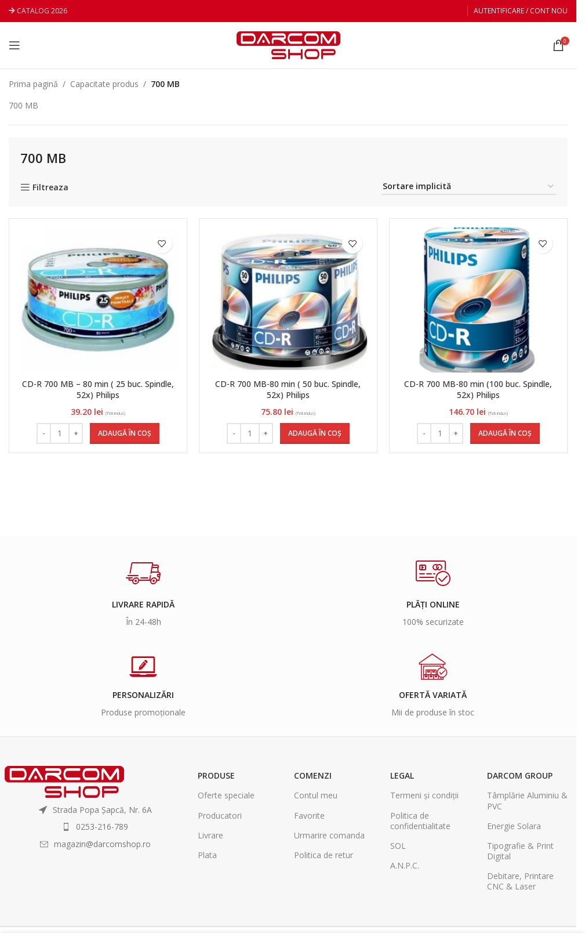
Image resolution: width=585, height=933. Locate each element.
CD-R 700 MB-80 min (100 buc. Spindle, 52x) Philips (479, 389)
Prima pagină (33, 83)
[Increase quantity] (75, 433)
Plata (207, 854)
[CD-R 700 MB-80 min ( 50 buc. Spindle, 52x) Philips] (288, 300)
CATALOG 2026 (42, 11)
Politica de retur (323, 854)
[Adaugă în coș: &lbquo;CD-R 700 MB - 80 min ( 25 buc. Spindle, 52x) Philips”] (124, 433)
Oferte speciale (226, 795)
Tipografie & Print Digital (520, 851)
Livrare (210, 835)
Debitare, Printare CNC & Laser (520, 881)
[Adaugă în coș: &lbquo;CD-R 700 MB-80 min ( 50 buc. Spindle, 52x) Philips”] (315, 433)
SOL (398, 845)
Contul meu (315, 795)
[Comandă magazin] (468, 187)
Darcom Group (520, 775)
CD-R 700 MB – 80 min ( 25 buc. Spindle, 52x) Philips (98, 389)
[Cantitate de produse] (59, 433)
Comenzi (313, 775)
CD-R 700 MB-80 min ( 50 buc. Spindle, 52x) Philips (288, 389)
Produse (216, 775)
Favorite (309, 815)
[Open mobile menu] (14, 45)
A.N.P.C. (404, 865)
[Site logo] (288, 44)
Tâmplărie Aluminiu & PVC (527, 800)
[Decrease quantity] (44, 433)
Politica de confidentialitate (420, 820)
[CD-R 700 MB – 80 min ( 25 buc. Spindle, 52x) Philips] (98, 300)
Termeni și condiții (424, 795)
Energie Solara (514, 825)
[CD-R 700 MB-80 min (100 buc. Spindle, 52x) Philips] (478, 300)
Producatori (220, 815)
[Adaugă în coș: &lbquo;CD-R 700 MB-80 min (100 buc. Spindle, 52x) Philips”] (505, 433)
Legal (402, 775)
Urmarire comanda (329, 835)
